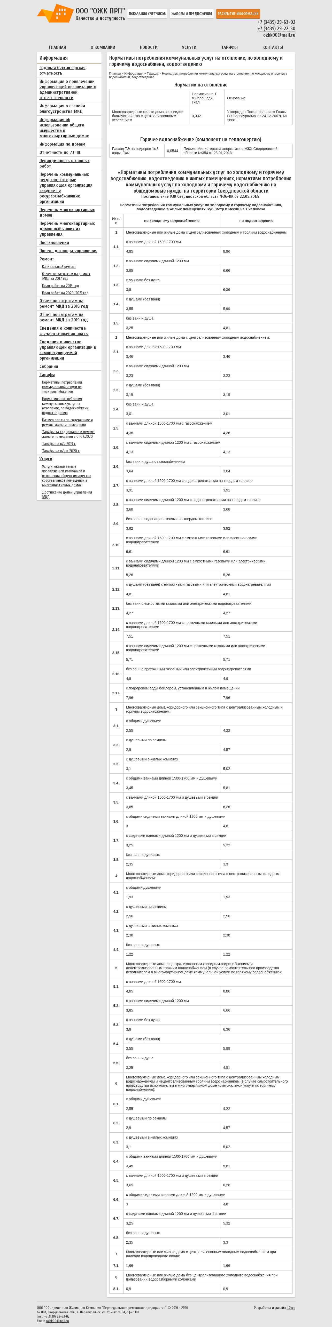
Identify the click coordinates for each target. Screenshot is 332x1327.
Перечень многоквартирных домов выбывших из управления (67, 229)
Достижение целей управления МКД (67, 494)
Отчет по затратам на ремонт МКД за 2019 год (64, 317)
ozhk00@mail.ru (279, 35)
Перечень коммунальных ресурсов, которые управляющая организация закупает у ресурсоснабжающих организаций (66, 188)
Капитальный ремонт (59, 266)
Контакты (272, 47)
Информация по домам (62, 144)
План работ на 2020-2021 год (65, 293)
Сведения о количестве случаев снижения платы (64, 330)
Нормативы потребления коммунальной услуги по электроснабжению (62, 387)
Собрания (49, 366)
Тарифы (229, 47)
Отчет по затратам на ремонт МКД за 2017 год (66, 276)
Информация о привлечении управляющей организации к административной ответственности (68, 89)
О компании (103, 47)
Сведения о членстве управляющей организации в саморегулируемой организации (68, 350)
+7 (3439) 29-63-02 (276, 22)
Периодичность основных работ (65, 163)
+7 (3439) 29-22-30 (276, 28)
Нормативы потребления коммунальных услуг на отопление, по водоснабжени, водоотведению (65, 405)
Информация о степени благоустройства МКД (62, 108)
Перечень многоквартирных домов (67, 212)
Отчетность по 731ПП (60, 152)
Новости (149, 47)
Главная (57, 47)
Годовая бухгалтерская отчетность (63, 70)
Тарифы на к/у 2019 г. (59, 443)
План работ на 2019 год (60, 285)
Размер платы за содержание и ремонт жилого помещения (67, 422)
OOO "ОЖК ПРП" (101, 13)
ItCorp (291, 1308)
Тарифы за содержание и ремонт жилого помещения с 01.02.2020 (68, 434)
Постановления (54, 242)
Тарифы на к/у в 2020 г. (61, 451)
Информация (134, 73)
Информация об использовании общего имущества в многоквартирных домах (64, 128)
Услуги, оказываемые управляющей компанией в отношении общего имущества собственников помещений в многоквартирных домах (66, 475)
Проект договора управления (68, 250)
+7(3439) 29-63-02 (57, 1316)
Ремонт (47, 259)
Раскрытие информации (238, 14)
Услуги (189, 47)
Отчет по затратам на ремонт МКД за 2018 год (64, 303)
